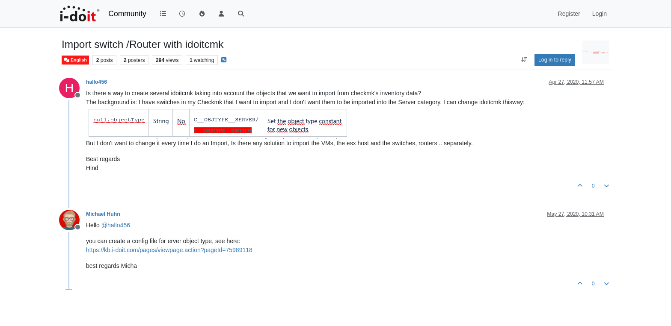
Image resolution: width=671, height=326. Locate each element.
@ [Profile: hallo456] (115, 225)
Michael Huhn (103, 214)
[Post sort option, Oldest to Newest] (524, 60)
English (75, 60)
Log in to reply (554, 60)
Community (127, 13)
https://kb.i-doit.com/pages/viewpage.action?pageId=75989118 (169, 250)
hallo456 (96, 82)
